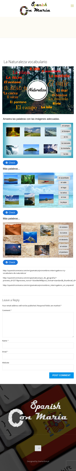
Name (5, 340)
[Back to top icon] (38, 448)
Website (5, 362)
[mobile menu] (72, 5)
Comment (7, 310)
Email (5, 351)
